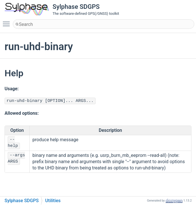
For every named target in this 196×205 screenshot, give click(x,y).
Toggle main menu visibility (8, 21)
